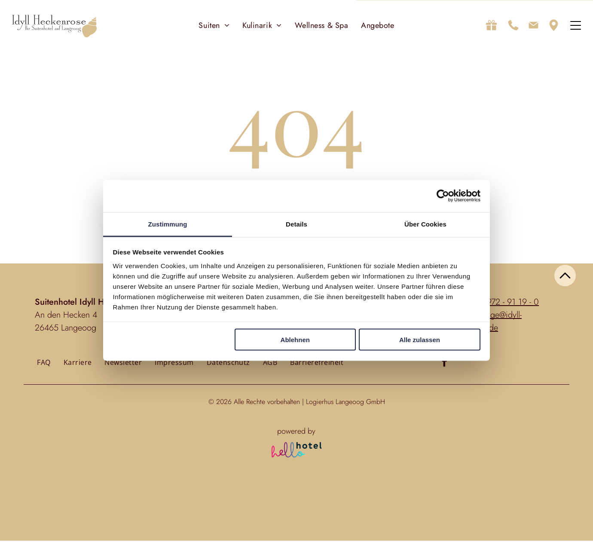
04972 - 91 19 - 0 (508, 303)
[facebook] (444, 364)
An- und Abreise (185, 505)
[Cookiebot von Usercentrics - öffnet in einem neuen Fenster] (442, 196)
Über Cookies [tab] (425, 224)
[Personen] (297, 522)
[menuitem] (214, 26)
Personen (297, 505)
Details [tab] (296, 224)
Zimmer (327, 505)
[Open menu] (575, 26)
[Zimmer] (329, 522)
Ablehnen (295, 340)
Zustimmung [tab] (167, 224)
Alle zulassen (419, 340)
